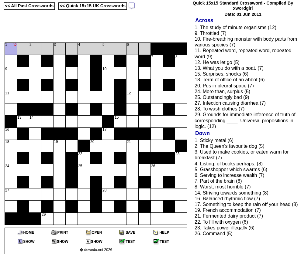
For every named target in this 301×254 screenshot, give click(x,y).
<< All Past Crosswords (29, 5)
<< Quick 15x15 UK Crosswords (93, 5)
